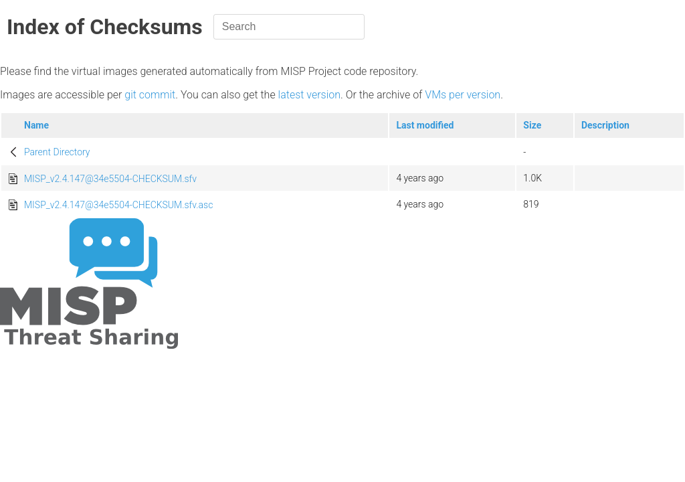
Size (532, 125)
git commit (149, 94)
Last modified (425, 125)
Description (605, 125)
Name (36, 125)
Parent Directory (57, 152)
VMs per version (462, 94)
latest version (309, 94)
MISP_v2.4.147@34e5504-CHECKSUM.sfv (110, 178)
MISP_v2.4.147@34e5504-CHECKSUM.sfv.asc (118, 204)
